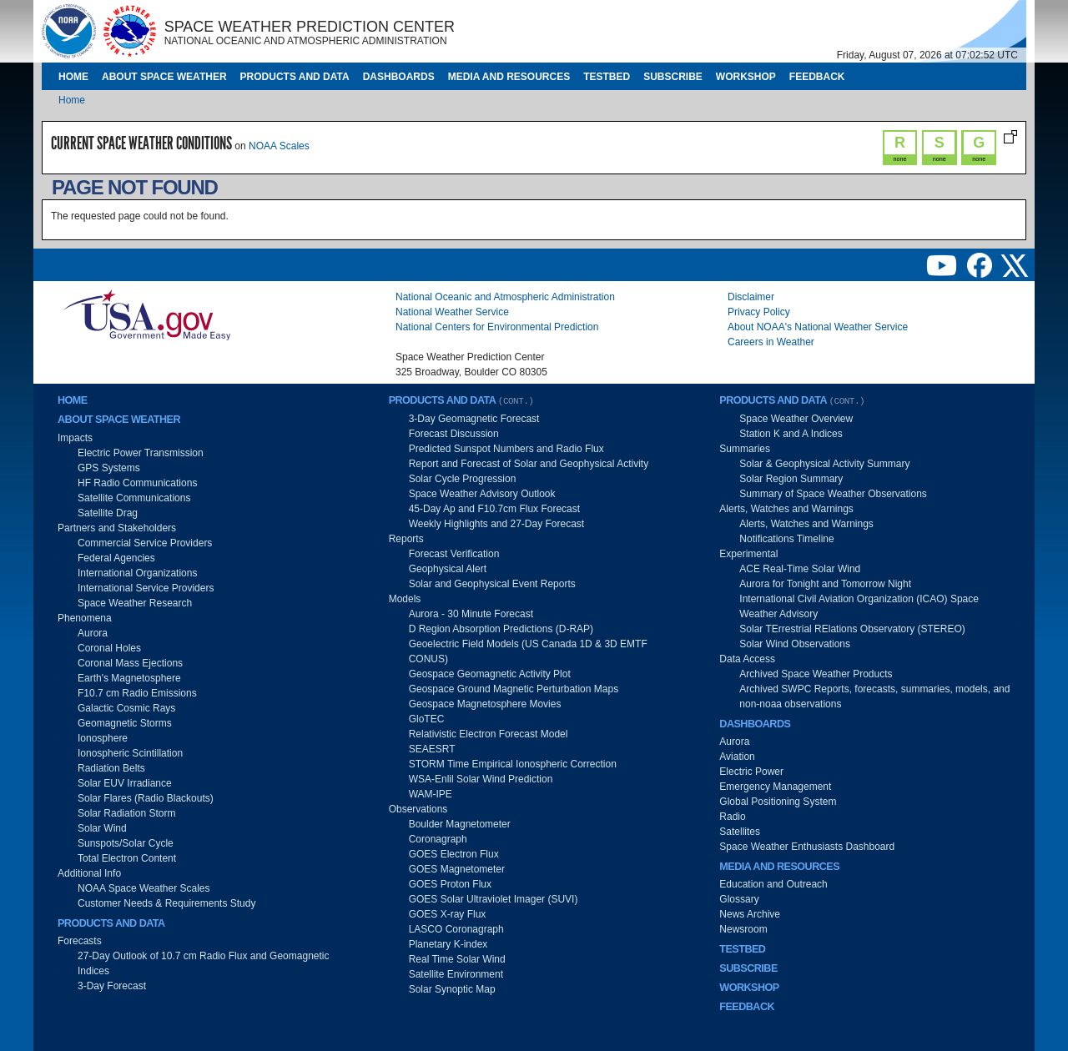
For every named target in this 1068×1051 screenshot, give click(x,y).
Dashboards (399, 77)
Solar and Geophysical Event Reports (492, 584)
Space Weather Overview (796, 419)
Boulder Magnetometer (460, 824)
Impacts (75, 438)
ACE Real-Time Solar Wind (799, 569)
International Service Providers (146, 588)
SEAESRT (432, 749)
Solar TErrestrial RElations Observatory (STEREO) (852, 629)
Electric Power (751, 771)
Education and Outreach (773, 884)
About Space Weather (164, 77)
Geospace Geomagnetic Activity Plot (490, 674)
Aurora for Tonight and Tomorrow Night (825, 584)
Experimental (748, 554)
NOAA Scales (279, 146)
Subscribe (673, 77)
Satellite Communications (134, 498)
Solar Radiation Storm (126, 813)
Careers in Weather (771, 342)
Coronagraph (438, 839)
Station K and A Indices (790, 434)
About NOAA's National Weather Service (818, 327)
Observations (418, 809)
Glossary (738, 899)
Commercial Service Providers (145, 543)
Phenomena (85, 618)
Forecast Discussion (454, 434)
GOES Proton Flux (450, 884)
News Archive (749, 914)
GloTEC (427, 719)
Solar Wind (102, 828)
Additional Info (89, 873)
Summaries (744, 449)
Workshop (746, 77)
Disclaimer (751, 297)
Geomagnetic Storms (125, 723)
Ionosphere (103, 738)
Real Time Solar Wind (457, 959)
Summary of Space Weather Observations (833, 494)
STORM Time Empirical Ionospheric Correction (513, 764)
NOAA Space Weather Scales (144, 888)
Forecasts (80, 941)
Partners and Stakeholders (117, 528)
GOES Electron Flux (454, 854)
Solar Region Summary (791, 479)
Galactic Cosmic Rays (126, 708)
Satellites (739, 831)
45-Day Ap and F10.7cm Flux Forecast (494, 509)
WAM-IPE (430, 794)
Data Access (747, 659)
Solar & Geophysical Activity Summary (824, 464)
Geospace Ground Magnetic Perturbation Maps (513, 689)
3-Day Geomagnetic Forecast (474, 419)
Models (405, 599)
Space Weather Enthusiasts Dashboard (806, 846)
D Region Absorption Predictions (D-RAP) (501, 629)
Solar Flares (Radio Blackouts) (146, 798)
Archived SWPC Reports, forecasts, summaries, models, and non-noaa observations (874, 696)
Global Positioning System (777, 801)
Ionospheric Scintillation (130, 753)
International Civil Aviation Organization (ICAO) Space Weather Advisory (859, 606)
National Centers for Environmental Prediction (496, 327)
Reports (406, 539)
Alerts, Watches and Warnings (786, 509)
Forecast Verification (454, 554)
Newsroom (743, 929)
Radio (732, 816)
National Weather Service (452, 312)
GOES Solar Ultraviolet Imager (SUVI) (493, 899)
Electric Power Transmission (141, 453)
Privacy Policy (759, 312)
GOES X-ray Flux (447, 914)
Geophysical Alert (447, 569)
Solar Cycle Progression (462, 479)
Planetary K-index (448, 944)
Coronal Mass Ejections (130, 663)
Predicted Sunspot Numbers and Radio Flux (506, 449)
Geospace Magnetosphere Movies (485, 704)
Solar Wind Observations (794, 644)
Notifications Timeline (786, 539)
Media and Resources (509, 77)
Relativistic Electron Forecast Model (488, 734)
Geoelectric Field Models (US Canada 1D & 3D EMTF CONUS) (528, 651)
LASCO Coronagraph (456, 929)
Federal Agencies (116, 558)
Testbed (606, 77)
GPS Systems (109, 468)
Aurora (93, 633)
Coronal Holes (109, 648)
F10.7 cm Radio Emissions (137, 693)
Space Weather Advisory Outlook (482, 494)
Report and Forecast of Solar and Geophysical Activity (528, 464)
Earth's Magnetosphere (129, 678)
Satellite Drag (108, 513)
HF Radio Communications (137, 483)
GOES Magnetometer (457, 869)
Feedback (817, 77)
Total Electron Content (127, 858)
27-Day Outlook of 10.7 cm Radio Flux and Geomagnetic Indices (204, 963)
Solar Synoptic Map (452, 989)
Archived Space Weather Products (815, 674)
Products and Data (295, 77)
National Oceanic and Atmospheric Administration (505, 297)
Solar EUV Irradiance (125, 783)
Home (73, 77)
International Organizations (137, 573)
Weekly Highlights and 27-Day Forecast (497, 524)
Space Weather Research (135, 603)
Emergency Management (775, 786)
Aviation (736, 756)
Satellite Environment (456, 974)
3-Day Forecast (112, 986)
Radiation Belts (111, 768)
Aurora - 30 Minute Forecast (471, 614)
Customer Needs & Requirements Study (166, 903)
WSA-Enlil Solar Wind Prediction (481, 779)
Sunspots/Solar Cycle (126, 843)
